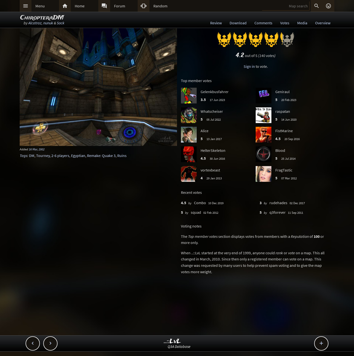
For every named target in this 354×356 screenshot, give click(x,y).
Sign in (249, 66)
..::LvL (172, 341)
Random (160, 5)
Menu (40, 5)
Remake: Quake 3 (101, 155)
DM (31, 155)
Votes (284, 22)
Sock (60, 22)
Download (238, 22)
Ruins (122, 155)
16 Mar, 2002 (36, 149)
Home (80, 5)
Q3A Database (179, 346)
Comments (263, 22)
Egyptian (78, 155)
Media (302, 22)
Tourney (43, 155)
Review (216, 22)
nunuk (48, 22)
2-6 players (60, 155)
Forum (119, 5)
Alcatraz (35, 22)
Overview (322, 22)
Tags (23, 155)
